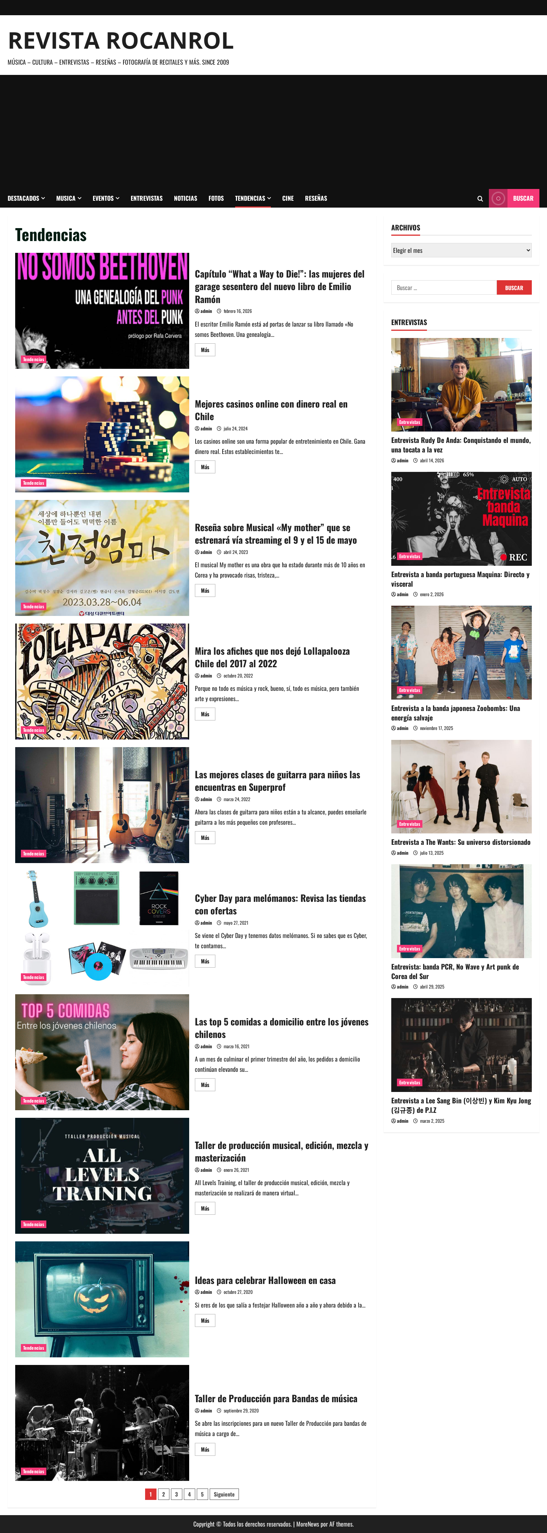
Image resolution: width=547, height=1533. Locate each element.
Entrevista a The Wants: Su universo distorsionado (461, 842)
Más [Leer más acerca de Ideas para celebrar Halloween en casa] (208, 1321)
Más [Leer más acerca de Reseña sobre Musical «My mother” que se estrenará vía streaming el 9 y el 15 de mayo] (208, 591)
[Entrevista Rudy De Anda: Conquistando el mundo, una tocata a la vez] (461, 385)
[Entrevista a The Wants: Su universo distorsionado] (461, 787)
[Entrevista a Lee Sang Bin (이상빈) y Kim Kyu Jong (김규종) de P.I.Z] (461, 1045)
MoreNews (307, 1523)
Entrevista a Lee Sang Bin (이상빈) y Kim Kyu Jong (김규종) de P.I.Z (461, 1105)
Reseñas (316, 198)
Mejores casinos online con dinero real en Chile (102, 434)
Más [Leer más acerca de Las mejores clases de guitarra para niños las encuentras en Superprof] (208, 838)
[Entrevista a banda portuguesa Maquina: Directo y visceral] (461, 519)
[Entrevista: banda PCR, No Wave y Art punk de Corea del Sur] (461, 911)
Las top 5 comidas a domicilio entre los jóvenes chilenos (102, 1052)
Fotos (216, 198)
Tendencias (250, 198)
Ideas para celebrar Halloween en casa (102, 1299)
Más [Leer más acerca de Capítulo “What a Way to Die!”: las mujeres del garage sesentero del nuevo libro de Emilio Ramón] (208, 350)
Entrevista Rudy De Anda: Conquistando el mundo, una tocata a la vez (461, 444)
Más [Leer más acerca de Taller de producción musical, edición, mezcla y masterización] (208, 1209)
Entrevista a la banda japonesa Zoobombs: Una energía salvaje (455, 712)
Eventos (103, 198)
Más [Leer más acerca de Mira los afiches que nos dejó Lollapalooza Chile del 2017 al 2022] (208, 714)
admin (206, 311)
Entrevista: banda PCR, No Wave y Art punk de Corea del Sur (455, 971)
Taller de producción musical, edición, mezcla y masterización (102, 1176)
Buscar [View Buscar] (511, 198)
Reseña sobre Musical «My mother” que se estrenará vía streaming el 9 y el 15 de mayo (102, 558)
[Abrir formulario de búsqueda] (480, 198)
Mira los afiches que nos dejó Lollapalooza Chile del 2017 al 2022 (102, 682)
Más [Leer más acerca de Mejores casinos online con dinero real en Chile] (208, 467)
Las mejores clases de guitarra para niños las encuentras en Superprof (102, 805)
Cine (288, 198)
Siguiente (224, 1494)
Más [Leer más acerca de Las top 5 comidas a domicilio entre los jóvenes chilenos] (208, 1085)
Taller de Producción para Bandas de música (102, 1423)
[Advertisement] (273, 132)
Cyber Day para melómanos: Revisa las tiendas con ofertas (102, 929)
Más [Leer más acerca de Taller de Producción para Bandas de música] (208, 1450)
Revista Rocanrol (121, 40)
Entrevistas (147, 198)
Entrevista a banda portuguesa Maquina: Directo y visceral (460, 579)
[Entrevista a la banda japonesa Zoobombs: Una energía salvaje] (461, 653)
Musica (66, 198)
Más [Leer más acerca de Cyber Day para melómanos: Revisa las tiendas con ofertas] (208, 962)
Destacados (23, 198)
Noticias (185, 198)
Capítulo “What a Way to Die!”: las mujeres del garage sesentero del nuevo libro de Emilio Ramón (102, 311)
